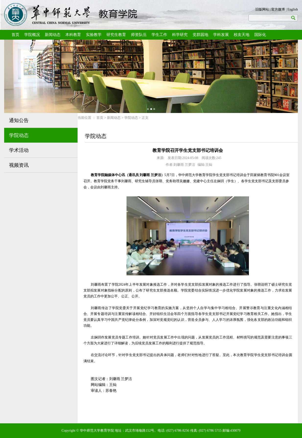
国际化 (260, 35)
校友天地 (241, 35)
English (292, 9)
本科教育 (73, 35)
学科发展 (221, 35)
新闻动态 (52, 35)
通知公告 (19, 120)
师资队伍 (139, 35)
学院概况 (32, 35)
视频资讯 (19, 165)
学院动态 (19, 135)
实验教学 (94, 35)
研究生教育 (116, 35)
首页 (15, 35)
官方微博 (278, 9)
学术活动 (19, 150)
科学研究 (180, 35)
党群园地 (200, 35)
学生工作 (159, 35)
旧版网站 (262, 9)
